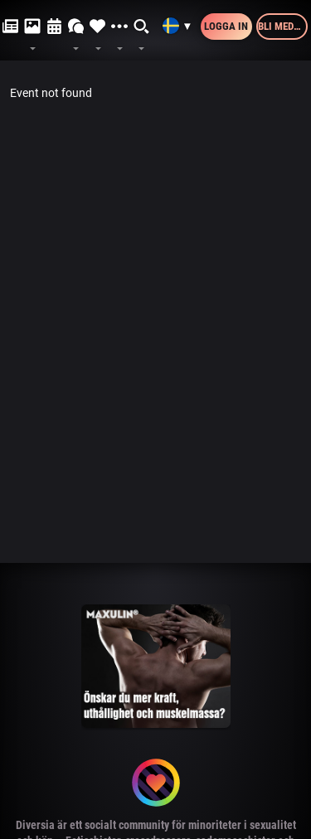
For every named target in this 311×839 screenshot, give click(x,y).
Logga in (226, 26)
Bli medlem (283, 26)
